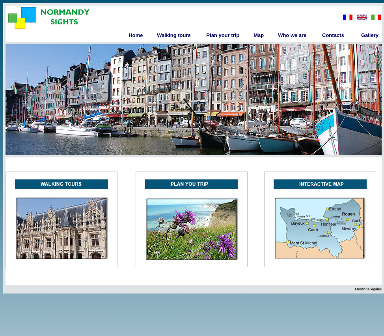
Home (136, 35)
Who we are (292, 35)
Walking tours (173, 35)
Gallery (369, 35)
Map (259, 35)
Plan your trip (222, 35)
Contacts (333, 35)
